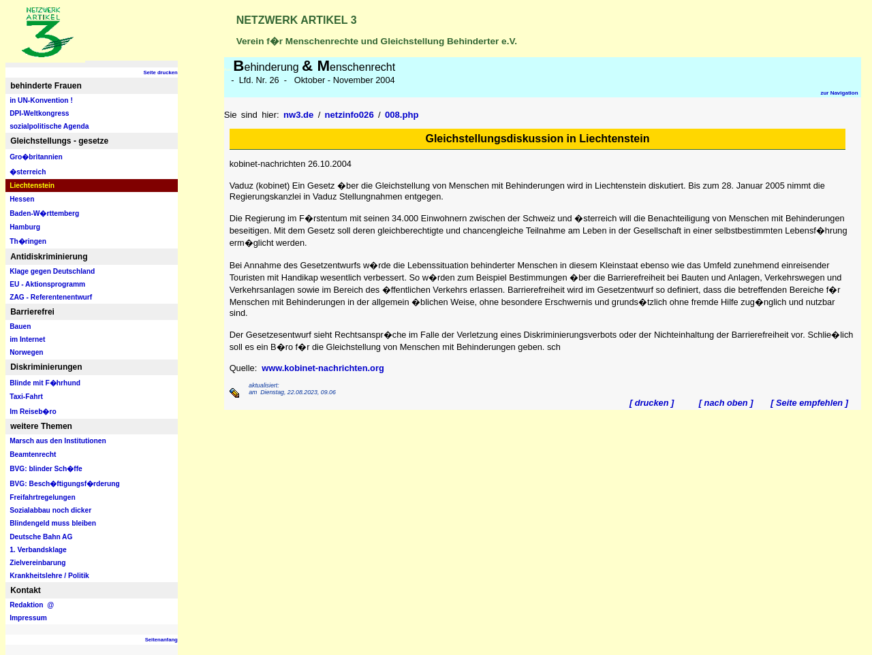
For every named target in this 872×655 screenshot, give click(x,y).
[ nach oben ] (726, 403)
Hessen (22, 199)
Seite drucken (160, 72)
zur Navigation (839, 93)
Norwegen (26, 352)
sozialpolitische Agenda (49, 126)
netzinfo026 (349, 115)
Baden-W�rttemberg (44, 213)
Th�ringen (28, 241)
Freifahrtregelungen (43, 497)
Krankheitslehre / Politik (49, 575)
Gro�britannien (36, 157)
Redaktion (32, 605)
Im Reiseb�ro (33, 411)
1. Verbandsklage (38, 550)
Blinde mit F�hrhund (45, 383)
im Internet (27, 339)
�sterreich (28, 172)
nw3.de (298, 115)
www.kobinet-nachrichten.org (323, 368)
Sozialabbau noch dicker (50, 510)
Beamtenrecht (33, 454)
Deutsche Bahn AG (41, 537)
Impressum (28, 618)
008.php (402, 115)
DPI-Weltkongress (39, 113)
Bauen (20, 326)
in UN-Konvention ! (41, 100)
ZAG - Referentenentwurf (51, 297)
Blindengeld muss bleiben (53, 523)
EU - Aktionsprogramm (47, 284)
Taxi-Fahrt (26, 396)
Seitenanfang (161, 640)
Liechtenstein (32, 185)
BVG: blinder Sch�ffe (46, 469)
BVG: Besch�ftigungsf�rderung (65, 484)
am (253, 392)
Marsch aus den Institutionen (58, 441)
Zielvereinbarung (37, 562)
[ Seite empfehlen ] (809, 403)
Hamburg (25, 227)
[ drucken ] (651, 403)
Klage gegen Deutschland (52, 271)
